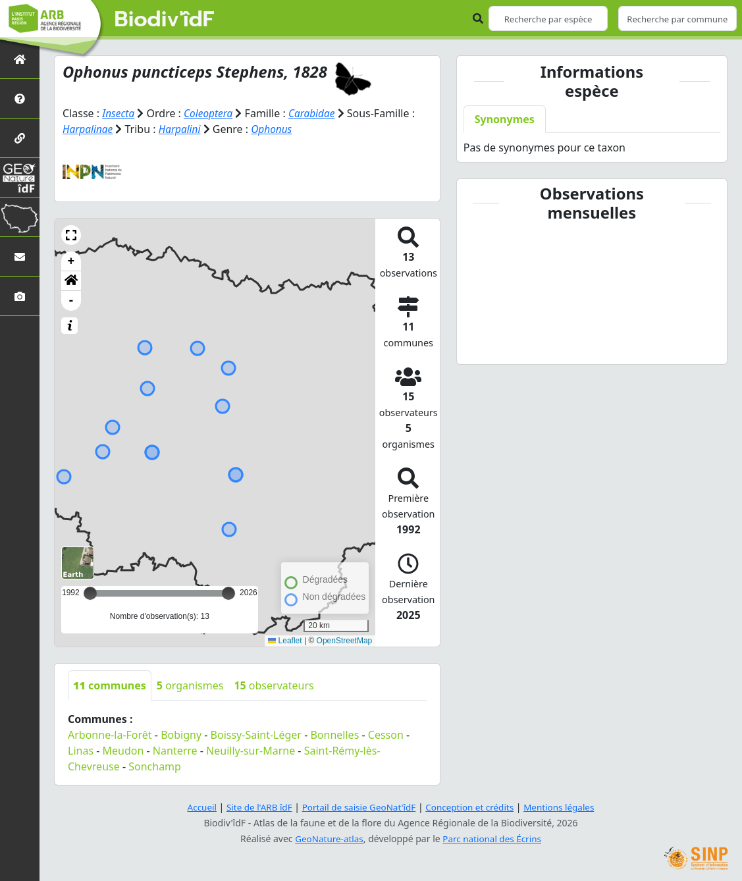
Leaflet (285, 640)
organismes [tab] (190, 685)
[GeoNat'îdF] (20, 177)
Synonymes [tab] (505, 119)
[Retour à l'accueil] (20, 59)
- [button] (71, 301)
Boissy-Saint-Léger (256, 735)
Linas (80, 750)
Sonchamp (154, 766)
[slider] (228, 593)
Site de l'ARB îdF (254, 807)
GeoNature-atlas (327, 838)
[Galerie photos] (20, 296)
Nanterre (175, 750)
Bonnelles (334, 735)
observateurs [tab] (273, 685)
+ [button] (71, 261)
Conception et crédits (472, 807)
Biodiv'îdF (165, 20)
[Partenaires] (20, 138)
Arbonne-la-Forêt (110, 735)
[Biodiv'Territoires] (20, 217)
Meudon (123, 750)
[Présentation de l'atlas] (20, 98)
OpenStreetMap (345, 640)
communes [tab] (109, 685)
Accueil (195, 807)
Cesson (386, 735)
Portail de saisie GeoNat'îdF (357, 807)
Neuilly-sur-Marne (250, 750)
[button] (71, 235)
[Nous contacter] (20, 256)
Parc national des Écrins (493, 838)
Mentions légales (565, 807)
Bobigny (181, 735)
